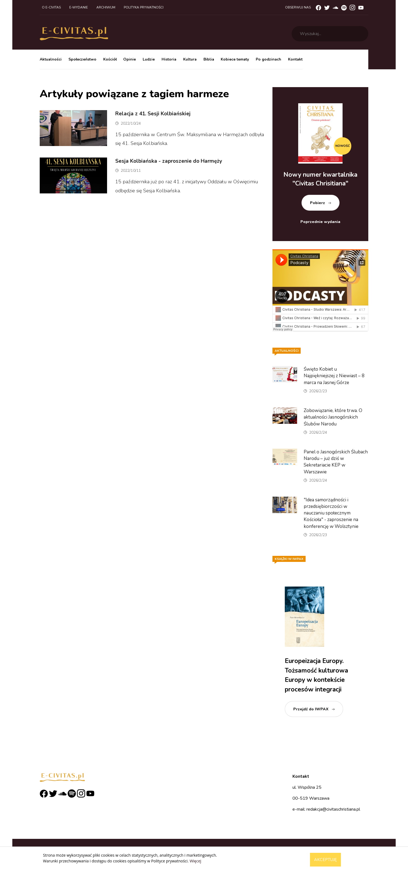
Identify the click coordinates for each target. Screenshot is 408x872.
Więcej (195, 861)
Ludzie (149, 59)
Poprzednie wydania (320, 221)
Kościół (110, 59)
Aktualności (51, 59)
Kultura (190, 59)
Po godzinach (268, 59)
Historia (169, 59)
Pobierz (317, 202)
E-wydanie (78, 7)
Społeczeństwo (82, 59)
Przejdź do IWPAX (311, 709)
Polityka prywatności (143, 7)
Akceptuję (325, 859)
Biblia (208, 59)
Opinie (129, 59)
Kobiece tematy (235, 59)
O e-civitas (51, 7)
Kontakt (295, 59)
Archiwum (105, 7)
